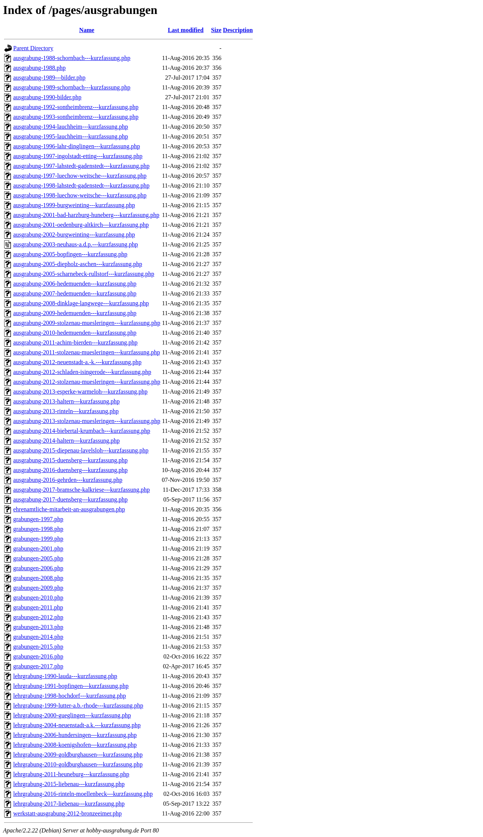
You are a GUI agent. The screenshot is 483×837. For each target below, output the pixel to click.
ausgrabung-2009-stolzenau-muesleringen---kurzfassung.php (86, 323)
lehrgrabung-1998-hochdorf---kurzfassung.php (69, 695)
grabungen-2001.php (38, 548)
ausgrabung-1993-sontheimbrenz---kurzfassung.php (75, 117)
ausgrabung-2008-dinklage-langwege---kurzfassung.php (81, 303)
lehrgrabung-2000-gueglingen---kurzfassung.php (72, 715)
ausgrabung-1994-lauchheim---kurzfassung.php (70, 126)
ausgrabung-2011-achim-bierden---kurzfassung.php (75, 342)
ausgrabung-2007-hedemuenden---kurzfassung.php (75, 293)
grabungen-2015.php (38, 646)
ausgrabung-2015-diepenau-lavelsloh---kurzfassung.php (81, 450)
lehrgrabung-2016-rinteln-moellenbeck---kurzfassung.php (83, 794)
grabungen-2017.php (38, 666)
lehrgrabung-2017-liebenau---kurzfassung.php (69, 803)
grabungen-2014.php (38, 637)
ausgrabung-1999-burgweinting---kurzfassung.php (74, 205)
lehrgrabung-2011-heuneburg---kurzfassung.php (71, 774)
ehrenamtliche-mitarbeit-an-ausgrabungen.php (69, 509)
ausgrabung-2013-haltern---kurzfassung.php (66, 401)
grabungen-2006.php (38, 568)
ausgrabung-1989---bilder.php (49, 77)
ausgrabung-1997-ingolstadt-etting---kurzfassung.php (78, 156)
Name (86, 30)
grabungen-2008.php (38, 578)
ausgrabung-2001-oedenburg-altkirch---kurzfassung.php (81, 225)
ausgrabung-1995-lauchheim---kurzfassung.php (70, 136)
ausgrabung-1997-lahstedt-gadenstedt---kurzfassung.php (81, 166)
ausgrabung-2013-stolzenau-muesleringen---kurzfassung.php (86, 421)
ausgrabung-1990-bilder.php (47, 97)
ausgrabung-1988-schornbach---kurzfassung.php (72, 58)
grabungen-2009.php (38, 588)
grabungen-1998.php (38, 529)
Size (216, 30)
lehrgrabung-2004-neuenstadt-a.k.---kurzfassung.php (77, 725)
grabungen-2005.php (38, 558)
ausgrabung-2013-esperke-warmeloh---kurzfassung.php (80, 391)
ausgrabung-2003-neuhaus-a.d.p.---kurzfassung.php (75, 244)
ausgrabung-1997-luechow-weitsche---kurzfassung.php (79, 175)
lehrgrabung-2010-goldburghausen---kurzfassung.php (78, 764)
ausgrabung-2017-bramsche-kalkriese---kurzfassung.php (81, 489)
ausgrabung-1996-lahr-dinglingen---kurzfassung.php (76, 146)
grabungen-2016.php (38, 656)
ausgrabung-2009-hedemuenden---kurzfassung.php (75, 313)
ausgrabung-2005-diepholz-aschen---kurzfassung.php (77, 264)
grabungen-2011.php (38, 607)
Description (238, 30)
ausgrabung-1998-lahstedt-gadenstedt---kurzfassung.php (81, 185)
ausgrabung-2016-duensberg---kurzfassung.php (70, 470)
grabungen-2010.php (38, 597)
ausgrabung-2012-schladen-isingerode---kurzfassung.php (82, 372)
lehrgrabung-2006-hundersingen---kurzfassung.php (75, 735)
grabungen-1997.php (38, 519)
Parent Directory (33, 48)
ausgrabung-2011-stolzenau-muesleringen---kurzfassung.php (86, 352)
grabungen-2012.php (38, 617)
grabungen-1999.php (38, 538)
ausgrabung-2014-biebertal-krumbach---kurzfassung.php (81, 431)
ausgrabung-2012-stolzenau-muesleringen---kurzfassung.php (86, 381)
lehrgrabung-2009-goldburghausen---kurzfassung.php (78, 754)
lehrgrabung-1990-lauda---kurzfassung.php (65, 676)
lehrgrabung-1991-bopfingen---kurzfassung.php (71, 686)
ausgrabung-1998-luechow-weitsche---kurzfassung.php (79, 195)
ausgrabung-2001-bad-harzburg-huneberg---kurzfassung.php (86, 215)
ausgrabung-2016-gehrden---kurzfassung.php (67, 480)
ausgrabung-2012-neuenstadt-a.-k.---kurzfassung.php (77, 362)
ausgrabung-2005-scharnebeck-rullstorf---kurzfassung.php (83, 274)
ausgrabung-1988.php (39, 68)
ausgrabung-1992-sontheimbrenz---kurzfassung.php (75, 107)
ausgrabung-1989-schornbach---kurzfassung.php (72, 87)
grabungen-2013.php (38, 627)
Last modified (186, 30)
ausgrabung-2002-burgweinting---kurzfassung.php (74, 234)
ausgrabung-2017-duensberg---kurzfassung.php (70, 499)
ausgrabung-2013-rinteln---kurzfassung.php (65, 411)
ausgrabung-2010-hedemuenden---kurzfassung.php (75, 332)
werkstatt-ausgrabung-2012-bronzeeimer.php (67, 813)
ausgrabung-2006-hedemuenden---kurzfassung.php (75, 283)
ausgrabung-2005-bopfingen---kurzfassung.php (70, 254)
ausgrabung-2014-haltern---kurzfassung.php (66, 440)
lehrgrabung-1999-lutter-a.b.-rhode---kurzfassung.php (78, 705)
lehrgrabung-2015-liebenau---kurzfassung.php (69, 784)
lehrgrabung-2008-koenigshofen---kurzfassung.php (75, 745)
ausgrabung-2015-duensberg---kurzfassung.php (70, 460)
